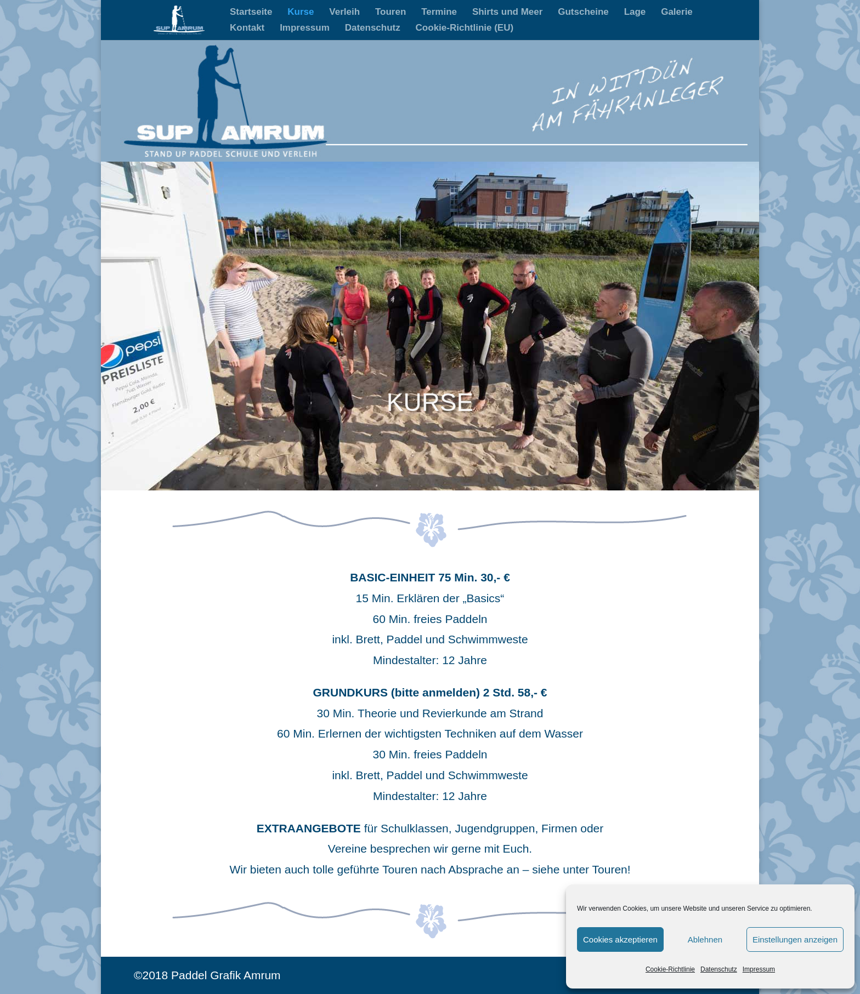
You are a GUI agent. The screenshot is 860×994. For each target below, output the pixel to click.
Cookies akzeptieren (620, 939)
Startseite (251, 12)
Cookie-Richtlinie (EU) (465, 28)
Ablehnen (705, 939)
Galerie (677, 12)
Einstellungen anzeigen (795, 939)
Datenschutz (718, 969)
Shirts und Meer (507, 12)
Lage (635, 12)
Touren (390, 12)
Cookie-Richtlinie (670, 969)
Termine (439, 12)
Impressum (759, 969)
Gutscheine (583, 12)
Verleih (344, 12)
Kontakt (247, 28)
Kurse (300, 12)
